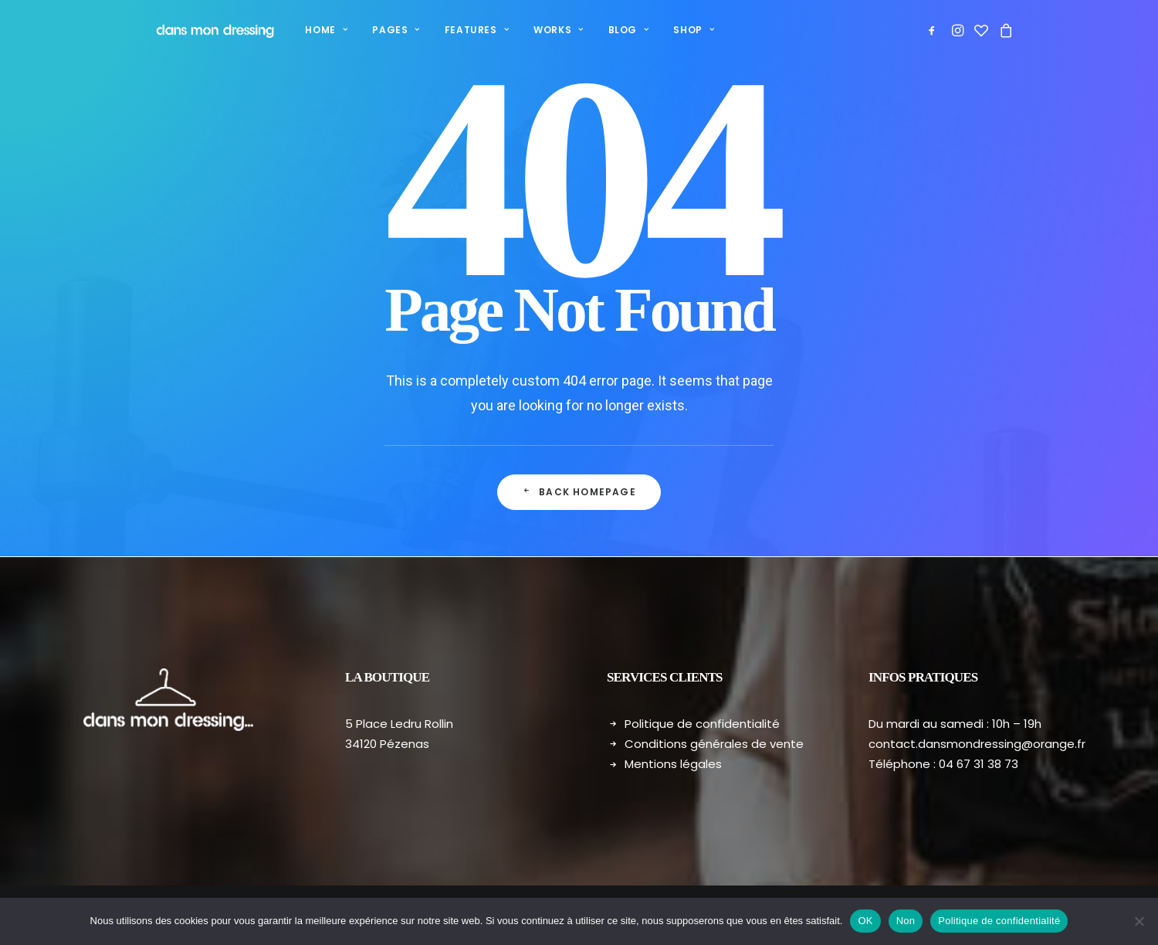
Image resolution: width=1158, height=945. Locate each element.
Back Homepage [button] (579, 491)
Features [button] (458, 29)
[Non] (1138, 921)
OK (865, 920)
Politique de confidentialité (702, 724)
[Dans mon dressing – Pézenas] (203, 30)
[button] (934, 30)
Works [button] (539, 29)
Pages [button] (377, 29)
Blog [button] (610, 29)
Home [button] (307, 29)
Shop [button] (675, 29)
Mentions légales (673, 764)
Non (906, 920)
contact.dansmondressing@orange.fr (976, 744)
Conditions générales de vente (714, 744)
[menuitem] (308, 30)
